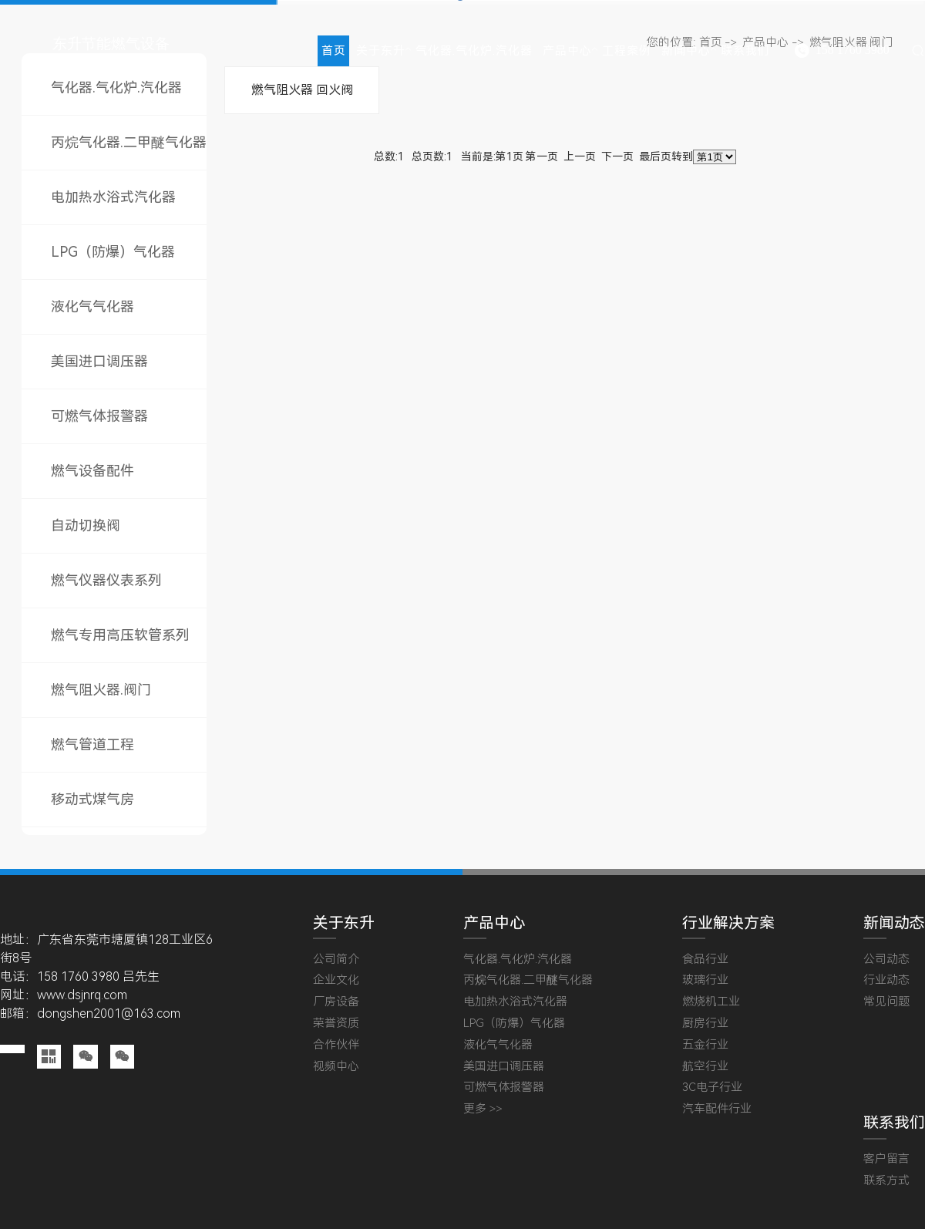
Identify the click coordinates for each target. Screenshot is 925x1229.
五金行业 (705, 1045)
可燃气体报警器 (99, 416)
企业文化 (336, 980)
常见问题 (886, 1002)
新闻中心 (686, 51)
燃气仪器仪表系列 (106, 580)
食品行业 (705, 959)
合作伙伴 (336, 1045)
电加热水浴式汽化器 (113, 197)
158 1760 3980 (853, 50)
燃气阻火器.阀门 (101, 690)
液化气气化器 (92, 306)
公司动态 (886, 959)
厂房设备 (336, 1002)
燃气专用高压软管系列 (120, 635)
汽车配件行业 (717, 1109)
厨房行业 (705, 1023)
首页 (333, 51)
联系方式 (886, 1181)
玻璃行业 (705, 980)
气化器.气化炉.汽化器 (474, 51)
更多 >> (483, 1109)
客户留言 (886, 1159)
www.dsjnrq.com (82, 995)
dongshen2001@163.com (108, 1013)
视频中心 (336, 1066)
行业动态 (886, 980)
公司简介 (336, 959)
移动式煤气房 (92, 799)
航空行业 (705, 1066)
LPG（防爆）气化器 (113, 252)
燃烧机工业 (711, 1002)
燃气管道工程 (92, 744)
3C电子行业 (712, 1087)
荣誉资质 (336, 1023)
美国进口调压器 (99, 361)
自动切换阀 (85, 525)
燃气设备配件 (92, 471)
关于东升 (380, 51)
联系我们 (745, 51)
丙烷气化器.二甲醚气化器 (129, 142)
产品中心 (567, 51)
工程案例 (626, 51)
